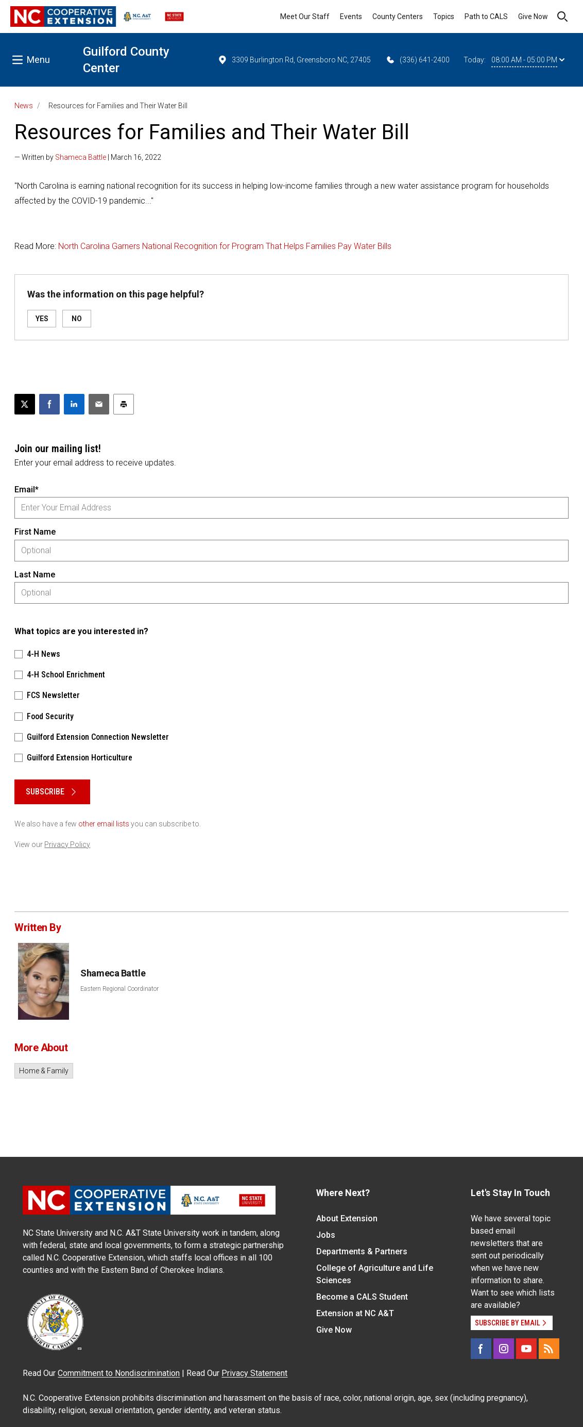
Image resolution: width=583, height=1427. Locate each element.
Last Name (34, 574)
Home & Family (43, 1071)
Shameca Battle (80, 157)
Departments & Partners (361, 1251)
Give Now (533, 16)
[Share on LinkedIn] (74, 404)
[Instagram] (503, 1348)
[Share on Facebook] (49, 404)
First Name (35, 532)
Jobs (325, 1235)
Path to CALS (486, 16)
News (23, 106)
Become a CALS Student (362, 1297)
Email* (26, 489)
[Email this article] (99, 404)
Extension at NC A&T (355, 1313)
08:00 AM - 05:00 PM (527, 60)
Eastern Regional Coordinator (119, 988)
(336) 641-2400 (417, 60)
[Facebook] (481, 1348)
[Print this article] (123, 404)
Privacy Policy (67, 844)
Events (351, 16)
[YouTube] (526, 1348)
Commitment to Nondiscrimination (119, 1373)
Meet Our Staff (305, 16)
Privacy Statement (254, 1373)
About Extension (347, 1218)
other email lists (103, 824)
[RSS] (549, 1348)
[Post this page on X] (24, 404)
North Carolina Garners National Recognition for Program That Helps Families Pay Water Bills (224, 246)
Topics (443, 16)
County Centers (397, 16)
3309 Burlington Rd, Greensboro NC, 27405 (294, 60)
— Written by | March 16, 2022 (87, 157)
